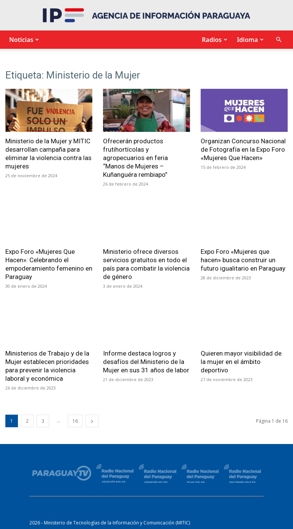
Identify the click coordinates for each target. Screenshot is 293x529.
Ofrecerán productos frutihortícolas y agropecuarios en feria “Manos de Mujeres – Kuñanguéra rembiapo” (135, 157)
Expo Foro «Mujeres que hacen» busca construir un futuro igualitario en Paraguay (243, 260)
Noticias (23, 39)
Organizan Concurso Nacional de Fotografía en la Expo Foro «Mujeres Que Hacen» (243, 149)
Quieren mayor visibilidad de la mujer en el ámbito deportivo (241, 361)
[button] (278, 39)
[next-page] (91, 421)
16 (75, 421)
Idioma (249, 39)
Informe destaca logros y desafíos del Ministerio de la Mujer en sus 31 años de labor (146, 361)
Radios (213, 39)
